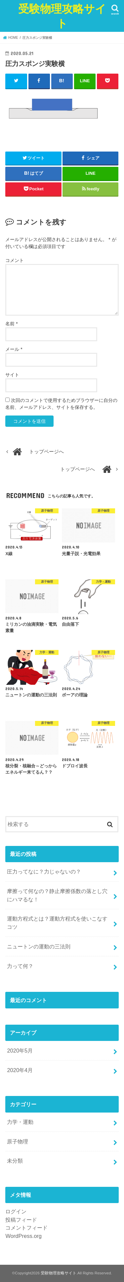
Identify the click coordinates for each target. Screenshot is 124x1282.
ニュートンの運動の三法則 (38, 946)
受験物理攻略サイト (62, 16)
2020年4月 (20, 1070)
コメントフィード (26, 1228)
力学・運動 (20, 1122)
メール (13, 349)
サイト (12, 374)
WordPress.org (23, 1236)
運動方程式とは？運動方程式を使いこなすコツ (57, 923)
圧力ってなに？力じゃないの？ (44, 871)
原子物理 (17, 1141)
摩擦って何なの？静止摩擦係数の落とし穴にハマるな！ (57, 895)
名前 (11, 323)
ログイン (15, 1211)
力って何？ (20, 966)
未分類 (15, 1161)
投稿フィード (21, 1220)
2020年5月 (20, 1051)
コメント (14, 260)
